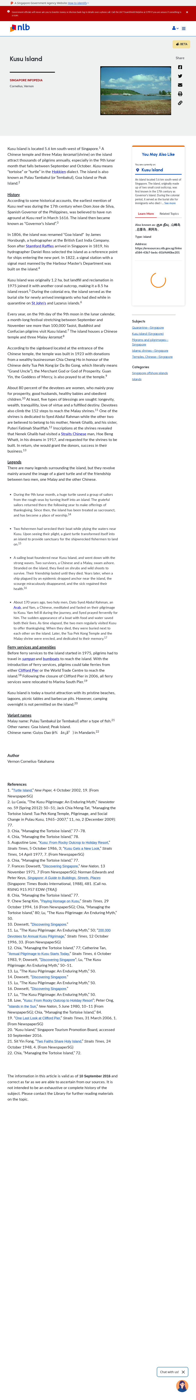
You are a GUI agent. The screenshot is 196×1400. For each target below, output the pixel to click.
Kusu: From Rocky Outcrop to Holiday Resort (74, 843)
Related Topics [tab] (169, 213)
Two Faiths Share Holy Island (59, 1042)
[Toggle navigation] (183, 28)
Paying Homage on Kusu (60, 901)
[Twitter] (180, 78)
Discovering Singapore (60, 866)
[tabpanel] (158, 240)
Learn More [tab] (146, 213)
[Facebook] (180, 69)
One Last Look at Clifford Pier (37, 1018)
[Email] (180, 87)
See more (170, 203)
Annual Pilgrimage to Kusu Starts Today (39, 954)
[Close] (190, 9)
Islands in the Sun (22, 1007)
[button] (175, 28)
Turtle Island (22, 790)
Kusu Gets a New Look (82, 848)
